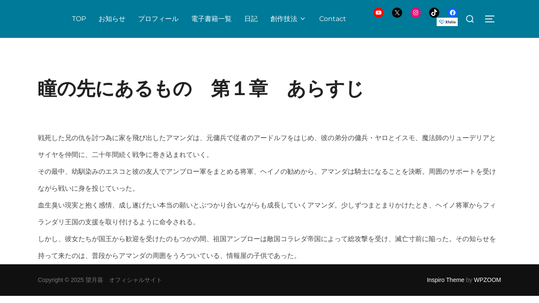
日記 (251, 19)
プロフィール (158, 19)
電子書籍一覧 (211, 19)
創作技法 (288, 19)
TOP (79, 19)
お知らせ (112, 19)
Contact (332, 19)
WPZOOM (487, 279)
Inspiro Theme (445, 279)
